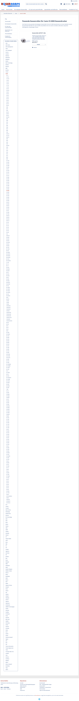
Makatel (7, 562)
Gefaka (7, 531)
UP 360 (7, 481)
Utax (7, 655)
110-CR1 (7, 78)
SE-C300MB (8, 365)
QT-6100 (7, 339)
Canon (7, 71)
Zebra (7, 669)
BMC (7, 68)
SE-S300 (7, 384)
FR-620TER (8, 284)
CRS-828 (7, 245)
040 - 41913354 (5, 687)
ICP (6, 547)
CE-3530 (7, 182)
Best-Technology (9, 63)
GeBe (7, 529)
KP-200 (7, 322)
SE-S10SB (8, 380)
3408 (7, 127)
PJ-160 (7, 329)
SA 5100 (7, 345)
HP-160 (7, 285)
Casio (7, 73)
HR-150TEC (8, 292)
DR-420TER (8, 257)
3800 (7, 130)
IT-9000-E (8, 310)
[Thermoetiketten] (63, 9)
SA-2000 (7, 349)
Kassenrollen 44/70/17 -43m (39, 33)
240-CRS (7, 117)
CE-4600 (7, 203)
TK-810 (7, 471)
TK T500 (7, 421)
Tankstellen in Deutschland (45, 687)
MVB (7, 578)
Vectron (7, 657)
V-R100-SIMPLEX (9, 496)
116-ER (7, 83)
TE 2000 (7, 392)
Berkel (7, 61)
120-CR (7, 88)
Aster (7, 48)
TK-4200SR (8, 456)
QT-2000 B (8, 334)
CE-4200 (7, 197)
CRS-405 (7, 239)
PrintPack (8, 614)
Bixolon (7, 64)
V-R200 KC (8, 499)
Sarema (7, 626)
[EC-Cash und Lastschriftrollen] (36, 9)
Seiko (7, 630)
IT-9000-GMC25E (9, 320)
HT (6, 536)
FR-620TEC (8, 282)
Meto (7, 567)
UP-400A (7, 491)
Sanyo (7, 624)
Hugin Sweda (8, 538)
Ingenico (7, 551)
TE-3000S (8, 407)
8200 (7, 157)
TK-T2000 (8, 476)
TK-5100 (7, 459)
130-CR (7, 93)
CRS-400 (7, 237)
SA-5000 (7, 359)
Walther (7, 660)
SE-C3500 (8, 367)
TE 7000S (7, 396)
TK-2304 (7, 441)
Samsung (7, 623)
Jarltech (7, 556)
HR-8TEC (7, 299)
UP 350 (7, 479)
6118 (7, 148)
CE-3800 (7, 188)
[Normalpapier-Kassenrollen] (20, 9)
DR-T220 (7, 259)
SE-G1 (7, 370)
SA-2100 (7, 350)
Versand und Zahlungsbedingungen (27, 684)
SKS (6, 640)
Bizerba (7, 66)
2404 (7, 118)
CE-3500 (7, 180)
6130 (7, 150)
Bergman (7, 59)
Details (41, 44)
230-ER (7, 113)
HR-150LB (8, 290)
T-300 (7, 389)
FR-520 (7, 277)
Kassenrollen (42, 686)
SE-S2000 (8, 382)
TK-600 (7, 461)
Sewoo (7, 633)
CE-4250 (7, 198)
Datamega (8, 511)
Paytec (7, 608)
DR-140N (7, 249)
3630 (7, 128)
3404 (7, 125)
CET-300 (7, 214)
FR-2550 (7, 267)
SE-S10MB (8, 379)
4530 (7, 147)
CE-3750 (7, 187)
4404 (7, 140)
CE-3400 (7, 177)
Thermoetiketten (8, 33)
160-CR (7, 98)
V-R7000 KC (8, 501)
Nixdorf (7, 587)
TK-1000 (7, 422)
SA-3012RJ (8, 354)
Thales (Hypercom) (9, 648)
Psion (7, 615)
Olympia (7, 597)
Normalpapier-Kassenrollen (10, 23)
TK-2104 (7, 432)
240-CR (7, 115)
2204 (7, 110)
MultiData (8, 576)
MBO (7, 563)
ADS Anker (8, 45)
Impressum (22, 690)
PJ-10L (7, 325)
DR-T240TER (8, 260)
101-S (7, 75)
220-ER (7, 105)
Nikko (7, 583)
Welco (7, 662)
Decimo (7, 515)
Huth (7, 540)
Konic (7, 560)
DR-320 (7, 250)
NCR (6, 581)
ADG (6, 43)
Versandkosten (37, 695)
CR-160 (7, 230)
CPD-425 (7, 215)
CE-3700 (7, 183)
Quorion (7, 617)
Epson (7, 524)
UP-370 (7, 487)
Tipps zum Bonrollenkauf (45, 690)
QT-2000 (7, 332)
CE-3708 (7, 185)
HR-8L (7, 297)
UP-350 (7, 484)
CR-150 (7, 229)
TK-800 (7, 469)
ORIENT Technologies (10, 606)
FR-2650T (8, 270)
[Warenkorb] (74, 4)
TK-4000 (7, 451)
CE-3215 (7, 175)
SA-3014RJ (8, 355)
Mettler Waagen (9, 569)
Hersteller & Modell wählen (11, 41)
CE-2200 (7, 162)
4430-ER (7, 145)
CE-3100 (7, 170)
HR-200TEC (8, 295)
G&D (6, 527)
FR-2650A (8, 269)
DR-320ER (8, 252)
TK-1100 (7, 424)
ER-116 (7, 264)
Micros (7, 572)
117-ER (7, 87)
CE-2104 (7, 160)
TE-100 (7, 399)
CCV (6, 504)
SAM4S (7, 621)
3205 (7, 122)
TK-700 (7, 464)
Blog (6, 19)
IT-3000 (7, 302)
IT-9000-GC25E (8, 317)
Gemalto (7, 533)
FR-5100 (7, 274)
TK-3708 (7, 449)
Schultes (7, 628)
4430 (7, 143)
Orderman (8, 605)
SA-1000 (7, 347)
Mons (7, 574)
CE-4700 (7, 207)
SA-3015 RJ (8, 357)
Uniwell (7, 653)
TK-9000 (7, 472)
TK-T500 (7, 477)
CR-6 (7, 234)
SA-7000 (7, 362)
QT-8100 (7, 344)
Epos (7, 522)
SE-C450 (7, 369)
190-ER (7, 102)
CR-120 (7, 225)
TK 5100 (7, 417)
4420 (7, 142)
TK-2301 (7, 437)
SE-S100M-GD (8, 377)
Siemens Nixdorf (9, 637)
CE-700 (7, 210)
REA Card (7, 619)
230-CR (7, 112)
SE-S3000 (8, 385)
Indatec (7, 549)
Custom (7, 508)
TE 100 (7, 390)
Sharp (7, 635)
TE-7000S (8, 412)
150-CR (7, 97)
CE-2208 (7, 165)
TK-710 (7, 467)
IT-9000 (7, 304)
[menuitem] (36, 4)
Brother (7, 70)
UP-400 (7, 489)
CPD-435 (7, 217)
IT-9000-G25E (8, 315)
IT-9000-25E (8, 309)
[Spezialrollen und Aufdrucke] (51, 9)
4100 (7, 132)
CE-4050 (7, 193)
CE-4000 (7, 192)
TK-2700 (7, 444)
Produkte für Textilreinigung (8, 37)
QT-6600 (7, 340)
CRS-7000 (8, 242)
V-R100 (7, 494)
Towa (7, 649)
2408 (7, 120)
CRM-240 (7, 235)
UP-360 (7, 486)
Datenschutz (22, 687)
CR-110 (7, 224)
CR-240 (7, 232)
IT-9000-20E (8, 307)
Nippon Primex (9, 585)
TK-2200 (7, 434)
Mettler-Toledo (9, 571)
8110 (7, 155)
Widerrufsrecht (23, 686)
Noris (7, 588)
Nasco (7, 579)
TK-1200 (7, 426)
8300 (7, 158)
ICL (6, 545)
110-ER (7, 80)
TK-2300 (7, 436)
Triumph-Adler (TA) (10, 651)
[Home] (3, 9)
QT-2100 (7, 335)
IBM (6, 544)
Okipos (7, 594)
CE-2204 (7, 163)
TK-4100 (7, 454)
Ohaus (7, 590)
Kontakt (21, 683)
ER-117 (7, 265)
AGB (21, 688)
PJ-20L (7, 330)
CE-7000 (7, 212)
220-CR (7, 103)
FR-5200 (7, 279)
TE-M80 (7, 416)
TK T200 (7, 419)
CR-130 (7, 227)
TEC (6, 644)
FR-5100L (7, 275)
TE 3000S (7, 394)
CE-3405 (7, 178)
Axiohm (7, 54)
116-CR (7, 82)
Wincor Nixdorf (9, 664)
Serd (7, 631)
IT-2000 (7, 300)
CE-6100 (7, 209)
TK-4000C (8, 452)
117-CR (7, 85)
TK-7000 (7, 466)
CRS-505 (7, 240)
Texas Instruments (9, 646)
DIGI (6, 519)
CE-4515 (7, 202)
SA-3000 (7, 352)
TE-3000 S (8, 406)
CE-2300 (7, 167)
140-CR (7, 95)
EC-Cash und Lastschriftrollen (8, 27)
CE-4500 (7, 200)
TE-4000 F (8, 409)
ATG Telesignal (9, 50)
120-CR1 (7, 90)
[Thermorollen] (9, 9)
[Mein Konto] (67, 4)
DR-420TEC (8, 255)
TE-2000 (7, 401)
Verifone (7, 658)
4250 (7, 138)
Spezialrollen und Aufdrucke (8, 30)
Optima (7, 601)
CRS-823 (7, 244)
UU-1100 (7, 492)
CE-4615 (7, 205)
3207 (7, 123)
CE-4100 (7, 195)
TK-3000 (7, 447)
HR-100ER (8, 287)
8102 (7, 153)
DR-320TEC (8, 254)
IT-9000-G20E (8, 314)
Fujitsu (7, 526)
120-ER (7, 92)
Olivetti (7, 596)
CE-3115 (7, 173)
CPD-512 (7, 220)
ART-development (9, 46)
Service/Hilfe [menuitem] (74, 1)
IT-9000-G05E (8, 312)
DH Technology (9, 517)
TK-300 (7, 446)
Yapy (7, 667)
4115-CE (7, 135)
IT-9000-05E (8, 305)
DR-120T (7, 247)
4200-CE (7, 137)
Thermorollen (8, 21)
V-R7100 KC (8, 502)
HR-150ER (8, 289)
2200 (7, 107)
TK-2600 (7, 442)
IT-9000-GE (8, 319)
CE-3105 (7, 172)
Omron (7, 599)
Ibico (7, 542)
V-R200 (7, 497)
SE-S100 (7, 375)
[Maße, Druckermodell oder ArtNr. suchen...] (36, 4)
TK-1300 (7, 427)
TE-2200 (7, 402)
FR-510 (7, 272)
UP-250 (7, 482)
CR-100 (7, 222)
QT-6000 (7, 337)
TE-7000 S (8, 411)
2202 (7, 108)
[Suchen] (46, 4)
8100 (7, 152)
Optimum (8, 603)
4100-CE (7, 133)
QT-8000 (7, 342)
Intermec (7, 553)
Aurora (7, 52)
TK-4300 (7, 457)
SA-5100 (7, 360)
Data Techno (8, 510)
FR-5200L (7, 280)
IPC (6, 554)
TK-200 (7, 429)
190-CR (7, 100)
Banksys (7, 55)
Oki (6, 592)
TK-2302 (7, 439)
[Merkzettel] (61, 4)
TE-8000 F (8, 414)
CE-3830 (7, 190)
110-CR (7, 77)
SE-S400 (7, 387)
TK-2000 (7, 431)
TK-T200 (7, 474)
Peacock (7, 610)
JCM (6, 558)
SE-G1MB (8, 372)
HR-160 (7, 294)
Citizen (7, 506)
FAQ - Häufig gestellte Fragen (46, 684)
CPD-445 (7, 219)
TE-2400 (7, 404)
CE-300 (7, 168)
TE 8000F (7, 397)
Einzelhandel (42, 683)
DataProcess (8, 513)
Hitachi (7, 535)
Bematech (8, 57)
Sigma (7, 639)
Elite (6, 520)
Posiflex (7, 612)
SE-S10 (7, 374)
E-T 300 (7, 262)
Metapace (8, 565)
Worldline (8, 666)
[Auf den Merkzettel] (34, 47)
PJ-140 (7, 327)
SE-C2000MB (8, 364)
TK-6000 (7, 462)
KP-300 (7, 324)
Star (6, 642)
